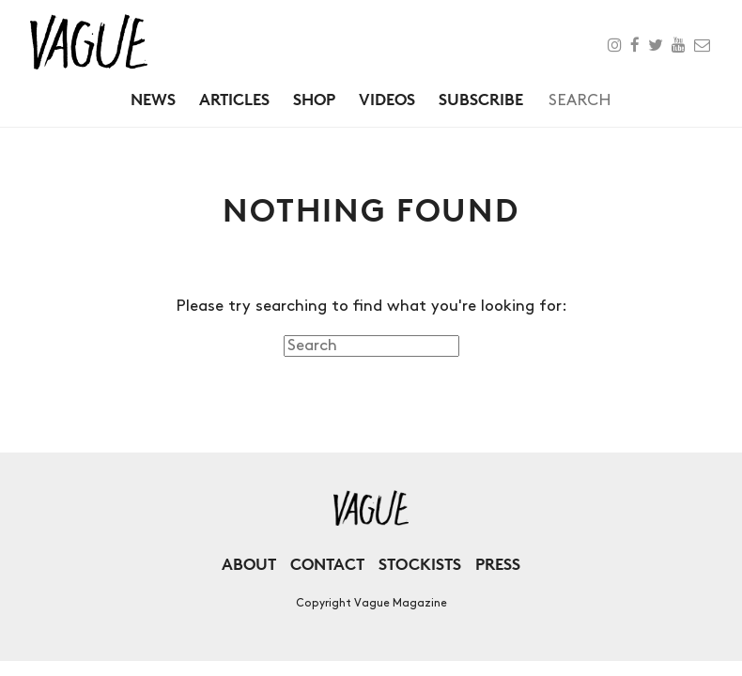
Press (497, 564)
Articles (234, 99)
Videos (387, 99)
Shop (314, 99)
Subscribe (481, 99)
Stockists (420, 564)
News (153, 99)
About (249, 564)
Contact (327, 564)
